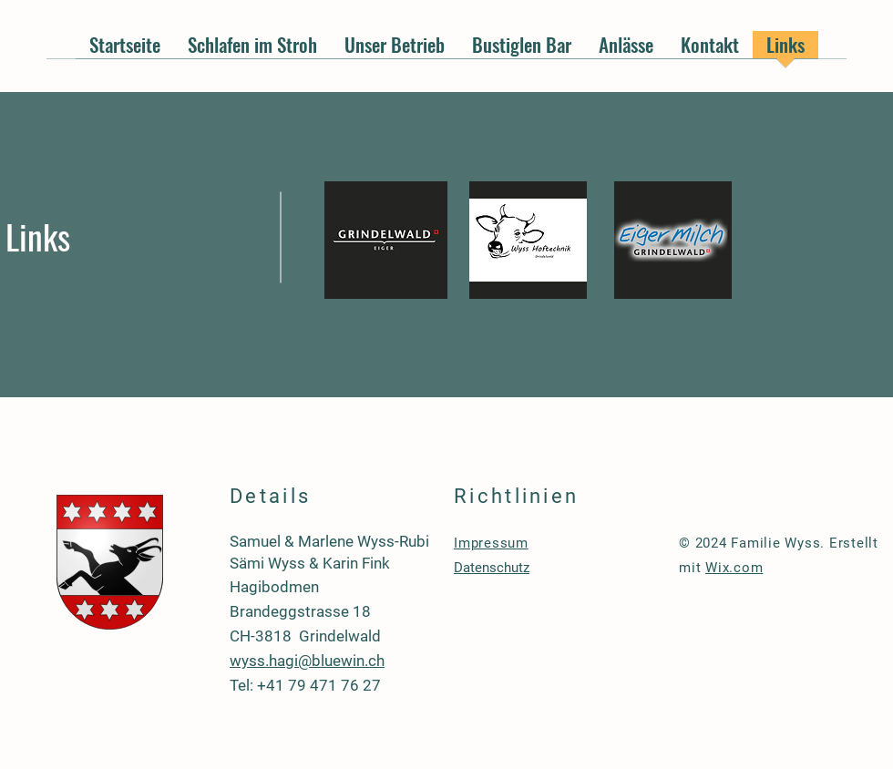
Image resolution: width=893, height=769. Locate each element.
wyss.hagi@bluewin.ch (307, 660)
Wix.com (734, 567)
